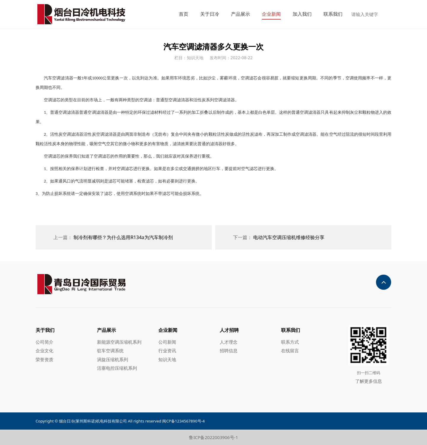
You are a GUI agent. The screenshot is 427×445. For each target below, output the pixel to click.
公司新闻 (167, 342)
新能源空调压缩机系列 (119, 342)
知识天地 (167, 359)
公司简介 (44, 342)
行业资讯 (167, 350)
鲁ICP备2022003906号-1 (213, 437)
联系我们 (333, 14)
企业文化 (44, 350)
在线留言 (290, 350)
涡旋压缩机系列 (112, 359)
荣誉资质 (44, 359)
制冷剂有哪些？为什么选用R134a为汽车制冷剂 (123, 237)
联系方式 (290, 342)
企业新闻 (271, 14)
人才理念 (229, 342)
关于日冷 (209, 14)
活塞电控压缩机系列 (117, 368)
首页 (183, 14)
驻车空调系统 (110, 350)
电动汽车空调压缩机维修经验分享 (288, 237)
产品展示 (240, 14)
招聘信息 (229, 350)
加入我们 (302, 14)
